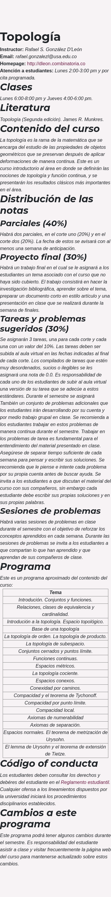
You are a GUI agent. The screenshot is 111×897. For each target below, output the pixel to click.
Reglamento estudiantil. (85, 782)
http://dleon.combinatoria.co (56, 63)
